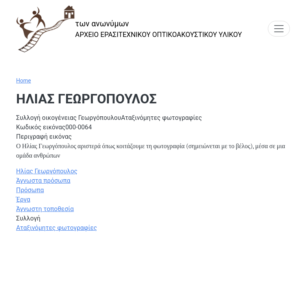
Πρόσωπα (30, 190)
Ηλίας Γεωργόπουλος (46, 171)
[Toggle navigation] (279, 29)
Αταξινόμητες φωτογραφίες (56, 228)
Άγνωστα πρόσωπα (43, 180)
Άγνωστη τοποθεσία (45, 209)
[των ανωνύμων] (129, 29)
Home (23, 80)
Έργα (23, 199)
